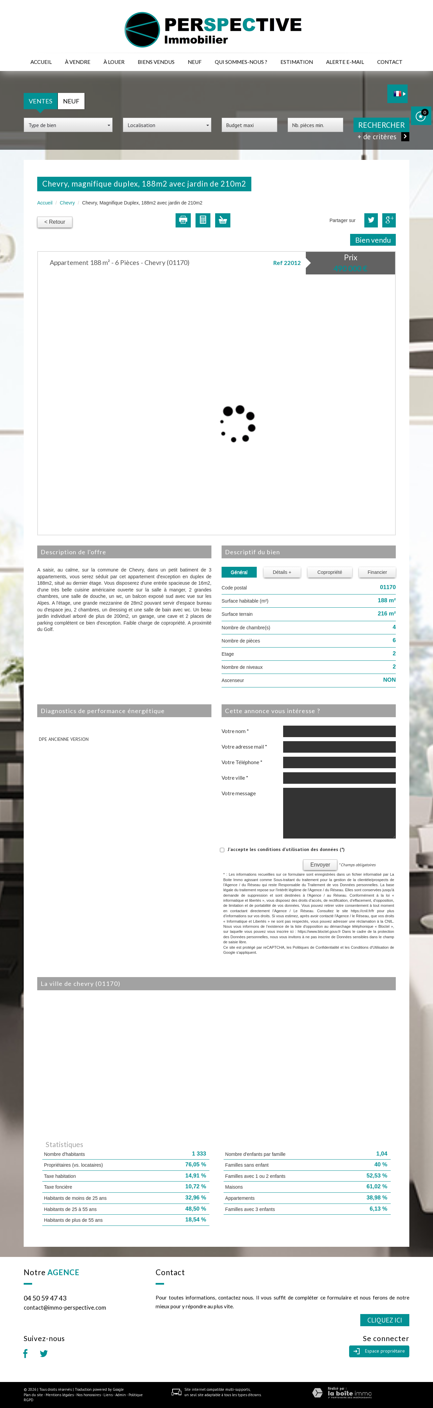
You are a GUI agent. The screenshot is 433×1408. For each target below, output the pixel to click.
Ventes (40, 101)
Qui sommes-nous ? (241, 62)
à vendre (77, 62)
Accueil (41, 62)
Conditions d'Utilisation (370, 947)
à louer (114, 62)
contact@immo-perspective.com (65, 1307)
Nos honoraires (88, 1394)
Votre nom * (235, 731)
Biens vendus (156, 62)
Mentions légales (60, 1394)
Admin (120, 1394)
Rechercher (381, 125)
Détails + (282, 572)
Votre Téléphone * (242, 762)
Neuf (195, 62)
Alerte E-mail (345, 62)
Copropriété (329, 572)
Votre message (239, 793)
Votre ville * (235, 778)
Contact (390, 62)
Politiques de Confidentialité (316, 947)
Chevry (67, 202)
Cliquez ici (384, 1320)
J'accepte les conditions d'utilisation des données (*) (286, 849)
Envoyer (320, 865)
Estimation (296, 62)
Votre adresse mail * (244, 747)
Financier (377, 572)
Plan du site (33, 1394)
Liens (108, 1394)
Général (239, 572)
